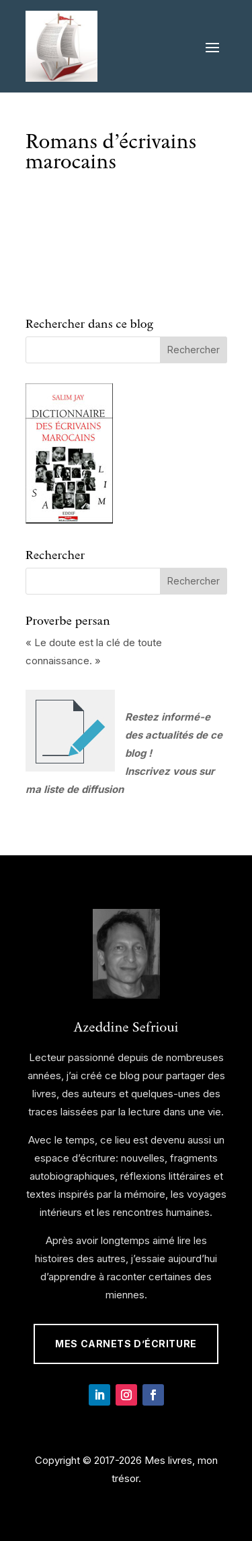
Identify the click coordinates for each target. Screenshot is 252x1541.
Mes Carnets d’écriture (125, 1343)
